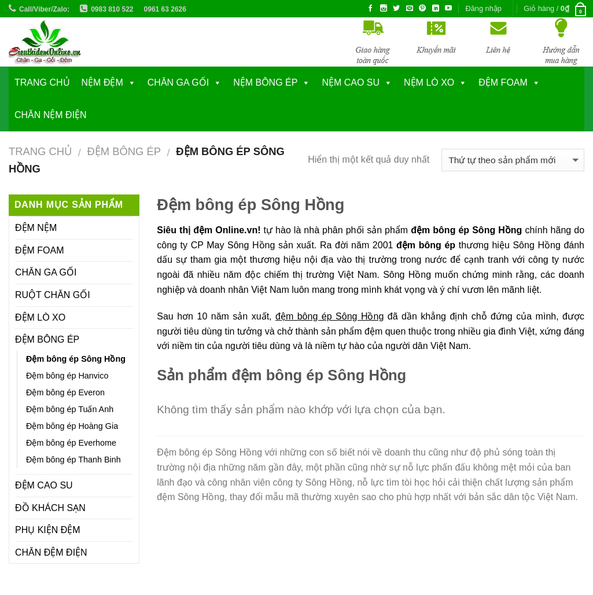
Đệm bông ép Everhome (71, 442)
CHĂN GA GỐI (178, 82)
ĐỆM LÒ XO (40, 317)
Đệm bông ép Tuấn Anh (69, 409)
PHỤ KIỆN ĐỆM (47, 530)
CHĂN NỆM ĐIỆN (50, 115)
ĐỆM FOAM (39, 250)
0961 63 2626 (165, 9)
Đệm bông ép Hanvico (67, 375)
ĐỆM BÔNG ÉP (124, 151)
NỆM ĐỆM (102, 82)
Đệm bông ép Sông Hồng (76, 358)
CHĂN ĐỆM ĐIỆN (51, 552)
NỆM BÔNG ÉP (265, 82)
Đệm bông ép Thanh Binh (73, 459)
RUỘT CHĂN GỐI (52, 295)
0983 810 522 (112, 9)
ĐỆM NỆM (36, 228)
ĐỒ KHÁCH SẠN (50, 508)
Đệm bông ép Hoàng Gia (72, 426)
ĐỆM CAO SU (44, 485)
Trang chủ (42, 82)
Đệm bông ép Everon (65, 392)
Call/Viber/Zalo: (44, 9)
